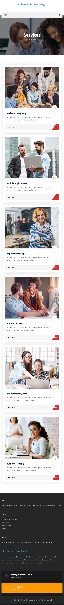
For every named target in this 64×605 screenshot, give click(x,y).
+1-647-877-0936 (18, 587)
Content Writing (15, 323)
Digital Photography (17, 394)
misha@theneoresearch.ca (21, 575)
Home (27, 39)
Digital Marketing (16, 253)
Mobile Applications (17, 183)
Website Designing (16, 113)
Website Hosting (15, 464)
